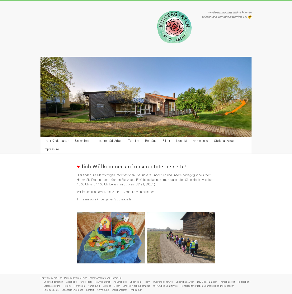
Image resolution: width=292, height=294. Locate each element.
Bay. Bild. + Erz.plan (207, 282)
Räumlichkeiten (103, 282)
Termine (133, 141)
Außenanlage (120, 282)
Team (147, 282)
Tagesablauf (244, 282)
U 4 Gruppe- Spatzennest (165, 286)
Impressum (51, 149)
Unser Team (83, 141)
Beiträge (151, 141)
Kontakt (181, 141)
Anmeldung (200, 141)
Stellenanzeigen (224, 141)
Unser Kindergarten (56, 141)
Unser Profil (86, 282)
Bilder (166, 141)
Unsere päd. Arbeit (109, 141)
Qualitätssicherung (163, 282)
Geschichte (71, 282)
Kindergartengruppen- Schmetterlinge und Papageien (207, 286)
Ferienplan (79, 286)
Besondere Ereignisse (72, 290)
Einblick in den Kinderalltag (136, 286)
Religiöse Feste (51, 290)
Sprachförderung (52, 286)
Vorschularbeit (227, 282)
